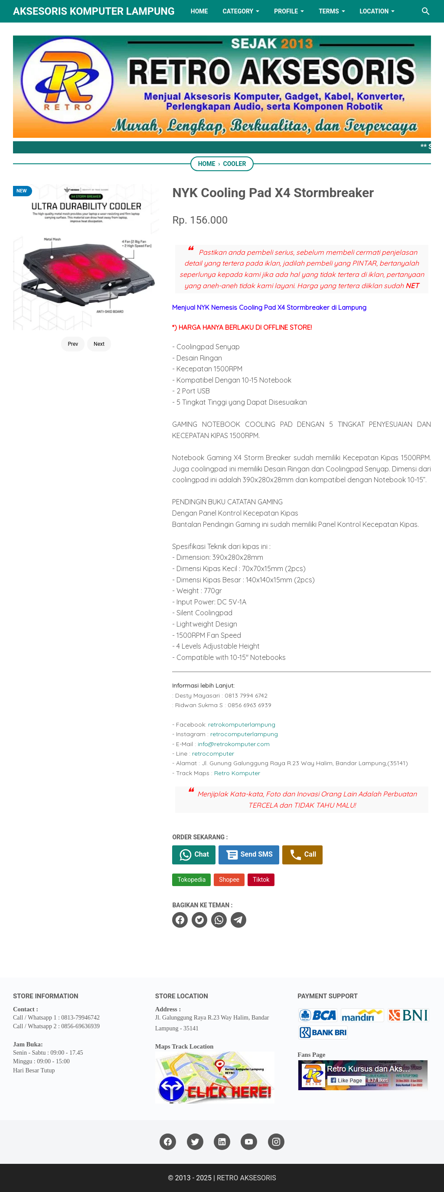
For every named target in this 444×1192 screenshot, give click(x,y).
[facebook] (180, 920)
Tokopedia (191, 879)
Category (237, 11)
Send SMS (249, 855)
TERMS (329, 11)
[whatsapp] (219, 920)
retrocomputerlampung (244, 734)
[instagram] (276, 1142)
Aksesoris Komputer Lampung (94, 11)
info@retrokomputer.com (234, 744)
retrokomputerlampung (241, 724)
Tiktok (261, 879)
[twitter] (199, 920)
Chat (194, 855)
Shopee (229, 879)
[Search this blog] (426, 11)
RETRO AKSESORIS (246, 1178)
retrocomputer (213, 753)
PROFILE (286, 11)
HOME (199, 11)
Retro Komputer (237, 773)
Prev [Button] (73, 344)
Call (302, 855)
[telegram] (238, 920)
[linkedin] (222, 1142)
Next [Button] (99, 344)
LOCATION (374, 11)
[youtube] (249, 1142)
